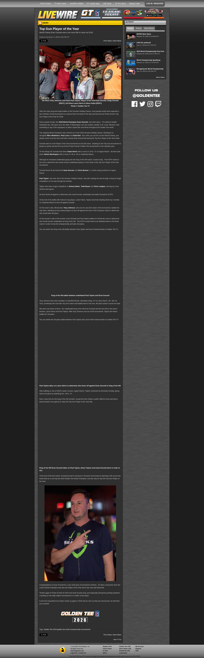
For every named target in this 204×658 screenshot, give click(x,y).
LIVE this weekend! (144, 43)
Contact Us (82, 653)
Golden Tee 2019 (50, 629)
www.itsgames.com (77, 650)
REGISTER (158, 3)
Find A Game (45, 3)
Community (123, 653)
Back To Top (117, 639)
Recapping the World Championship (150, 69)
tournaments (85, 629)
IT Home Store (60, 3)
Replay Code (134, 3)
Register (138, 648)
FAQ (136, 650)
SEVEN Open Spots (144, 34)
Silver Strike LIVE (125, 648)
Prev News (108, 41)
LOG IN (149, 3)
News (105, 653)
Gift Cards (107, 3)
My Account (139, 646)
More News (160, 77)
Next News (117, 41)
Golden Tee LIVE (124, 646)
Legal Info (73, 653)
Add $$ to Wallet (76, 3)
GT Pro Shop (120, 3)
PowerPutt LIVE (124, 650)
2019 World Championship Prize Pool (150, 51)
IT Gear (105, 650)
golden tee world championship (69, 629)
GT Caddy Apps (93, 3)
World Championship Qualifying (148, 60)
